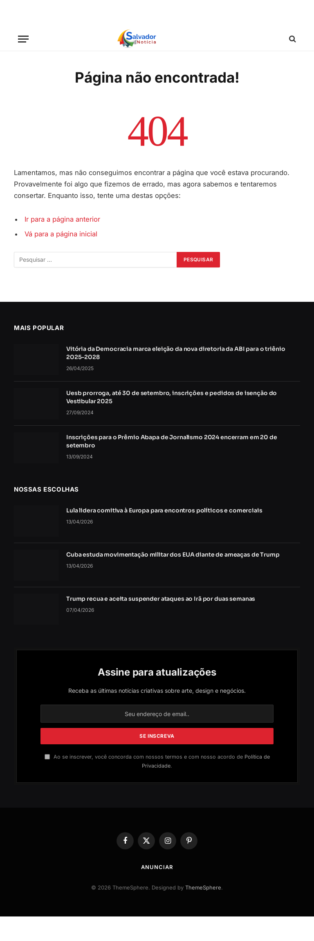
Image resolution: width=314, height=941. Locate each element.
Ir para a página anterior (62, 219)
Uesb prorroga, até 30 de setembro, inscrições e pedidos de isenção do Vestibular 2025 (171, 397)
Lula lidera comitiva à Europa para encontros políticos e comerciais (164, 510)
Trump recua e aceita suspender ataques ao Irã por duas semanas (160, 598)
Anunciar (157, 867)
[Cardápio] (23, 39)
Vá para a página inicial (61, 234)
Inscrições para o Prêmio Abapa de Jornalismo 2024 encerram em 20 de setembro (171, 441)
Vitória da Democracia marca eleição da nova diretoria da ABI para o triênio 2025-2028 (175, 353)
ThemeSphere (203, 887)
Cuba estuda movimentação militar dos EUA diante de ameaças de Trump (173, 554)
